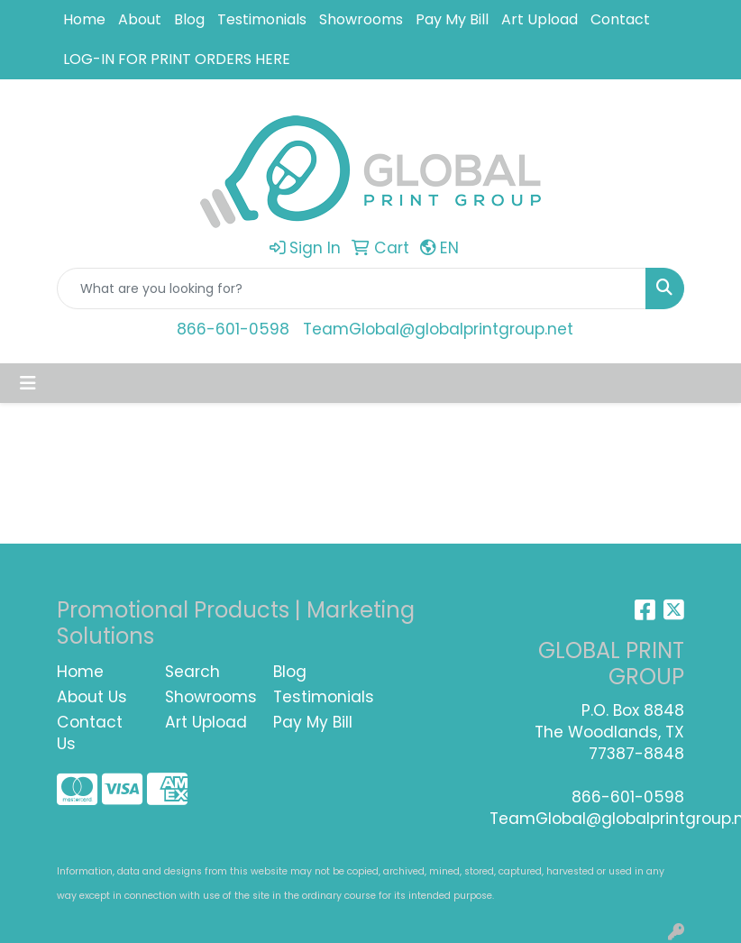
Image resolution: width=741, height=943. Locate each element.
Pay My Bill (452, 19)
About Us (92, 697)
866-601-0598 (233, 329)
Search (192, 671)
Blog (189, 19)
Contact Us (90, 733)
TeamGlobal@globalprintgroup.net (438, 329)
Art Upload (539, 19)
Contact (620, 19)
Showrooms (361, 19)
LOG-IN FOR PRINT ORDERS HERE (176, 59)
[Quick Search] (351, 288)
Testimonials (261, 19)
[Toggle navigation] (28, 383)
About (139, 19)
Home (84, 19)
